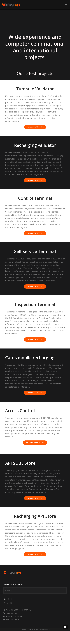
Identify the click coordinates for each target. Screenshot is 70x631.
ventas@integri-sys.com (14, 616)
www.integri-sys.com (13, 619)
